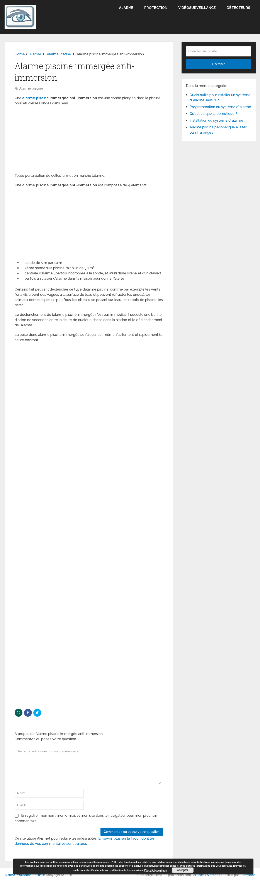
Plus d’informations (155, 870)
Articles (198, 875)
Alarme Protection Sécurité (25, 875)
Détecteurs (238, 8)
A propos (213, 875)
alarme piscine (35, 98)
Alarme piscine (31, 88)
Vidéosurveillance (197, 8)
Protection (155, 8)
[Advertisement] (89, 140)
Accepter (182, 870)
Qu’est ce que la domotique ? (213, 114)
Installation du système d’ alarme (216, 120)
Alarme (126, 8)
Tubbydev (247, 875)
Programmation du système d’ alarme (220, 107)
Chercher (218, 64)
